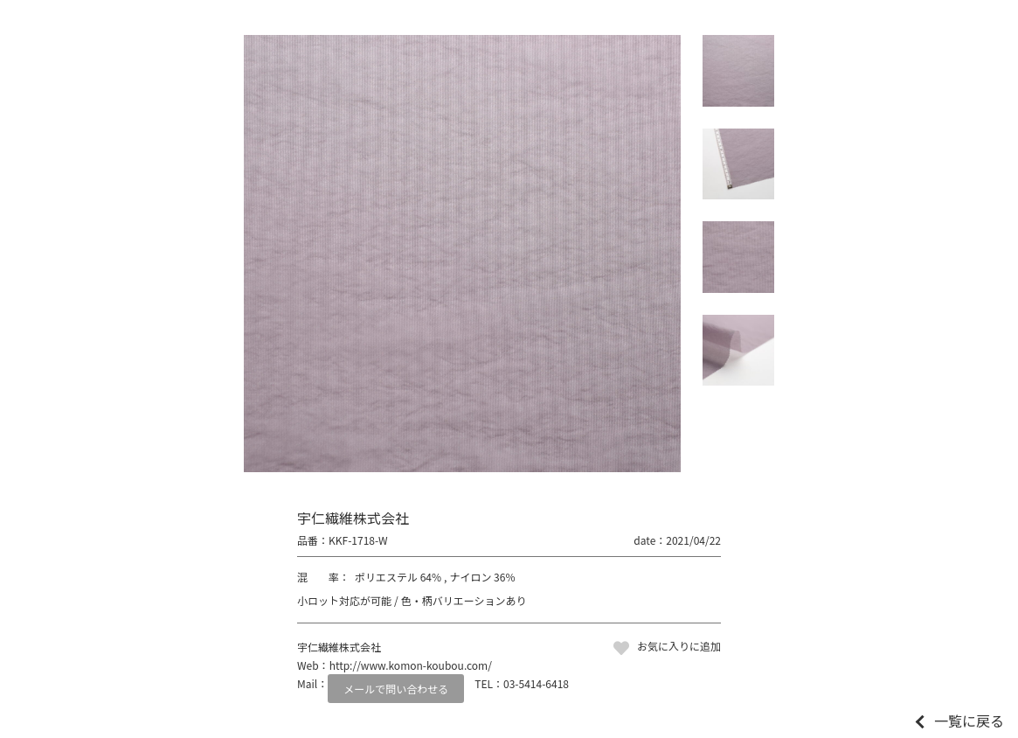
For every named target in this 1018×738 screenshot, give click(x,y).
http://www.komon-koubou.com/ (410, 665)
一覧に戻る (969, 721)
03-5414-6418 (536, 683)
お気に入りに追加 (679, 645)
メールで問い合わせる (395, 688)
